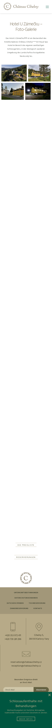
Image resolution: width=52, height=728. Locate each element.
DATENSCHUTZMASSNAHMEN (26, 598)
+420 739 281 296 (13, 639)
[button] (48, 8)
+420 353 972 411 (13, 635)
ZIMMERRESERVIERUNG (19, 608)
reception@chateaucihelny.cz (26, 666)
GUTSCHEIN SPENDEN (15, 603)
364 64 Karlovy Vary (39, 639)
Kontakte (38, 608)
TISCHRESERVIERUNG (37, 603)
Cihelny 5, (39, 635)
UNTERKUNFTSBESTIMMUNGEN (26, 592)
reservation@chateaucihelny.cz (26, 662)
